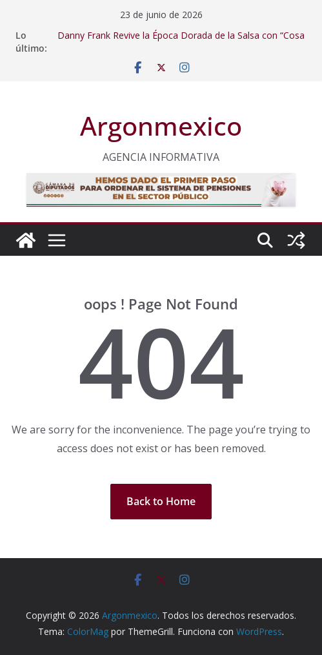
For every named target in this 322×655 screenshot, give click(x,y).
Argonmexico (161, 125)
